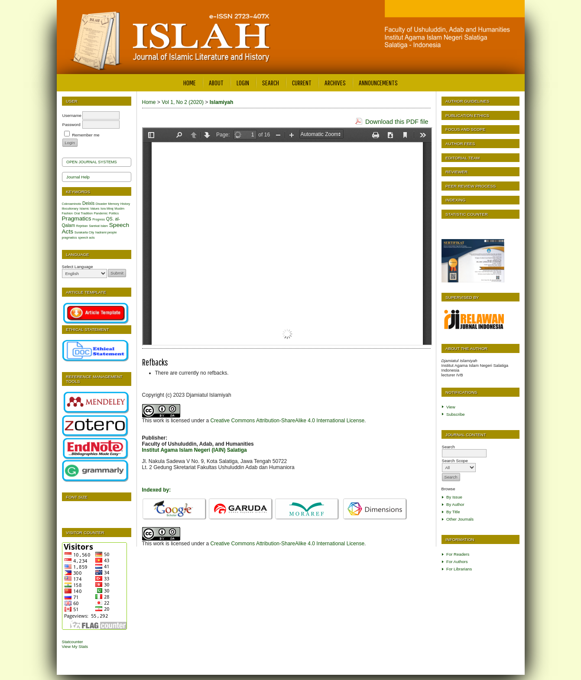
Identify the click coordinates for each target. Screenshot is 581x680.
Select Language (77, 266)
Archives (335, 82)
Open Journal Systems (91, 162)
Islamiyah (222, 102)
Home (189, 82)
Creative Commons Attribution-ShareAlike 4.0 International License (288, 421)
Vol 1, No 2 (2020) (183, 102)
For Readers (457, 554)
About (216, 82)
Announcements (378, 82)
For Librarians (459, 569)
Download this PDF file (396, 121)
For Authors (457, 561)
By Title (453, 511)
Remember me (85, 135)
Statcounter (72, 641)
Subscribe (455, 414)
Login (243, 82)
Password (71, 124)
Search (270, 82)
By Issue (454, 497)
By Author (455, 504)
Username (71, 115)
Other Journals (460, 519)
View (450, 407)
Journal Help (78, 177)
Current (302, 82)
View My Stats (75, 646)
